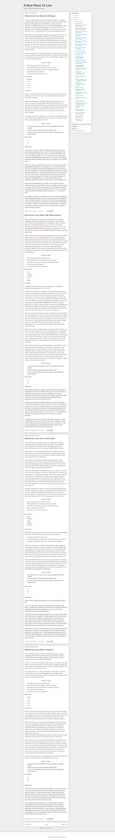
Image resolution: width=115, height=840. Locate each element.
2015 (75, 15)
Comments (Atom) (49, 828)
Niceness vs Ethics (79, 87)
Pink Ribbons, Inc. (79, 54)
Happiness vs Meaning (80, 60)
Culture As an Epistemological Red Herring (80, 84)
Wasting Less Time (79, 95)
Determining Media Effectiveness (79, 116)
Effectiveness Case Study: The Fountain (81, 42)
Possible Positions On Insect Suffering (80, 110)
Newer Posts (28, 824)
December (77, 21)
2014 (75, 17)
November (77, 23)
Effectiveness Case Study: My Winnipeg (40, 16)
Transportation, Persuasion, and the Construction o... (80, 73)
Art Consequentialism (80, 101)
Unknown (76, 128)
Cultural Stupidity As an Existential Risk (80, 113)
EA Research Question (80, 50)
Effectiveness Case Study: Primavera (39, 650)
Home (46, 824)
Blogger (64, 837)
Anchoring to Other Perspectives (79, 120)
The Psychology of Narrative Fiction (79, 57)
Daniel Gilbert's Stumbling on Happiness (81, 45)
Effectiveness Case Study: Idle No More (40, 438)
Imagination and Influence (81, 52)
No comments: (41, 211)
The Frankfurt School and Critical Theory (80, 63)
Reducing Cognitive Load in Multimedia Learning (80, 80)
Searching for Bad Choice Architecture (81, 93)
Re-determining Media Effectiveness (80, 90)
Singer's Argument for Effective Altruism (80, 66)
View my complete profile (78, 130)
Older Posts (65, 824)
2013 (75, 19)
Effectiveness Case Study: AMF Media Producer (43, 215)
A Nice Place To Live (37, 5)
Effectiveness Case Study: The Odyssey (81, 38)
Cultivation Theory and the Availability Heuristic (81, 103)
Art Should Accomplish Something (80, 48)
